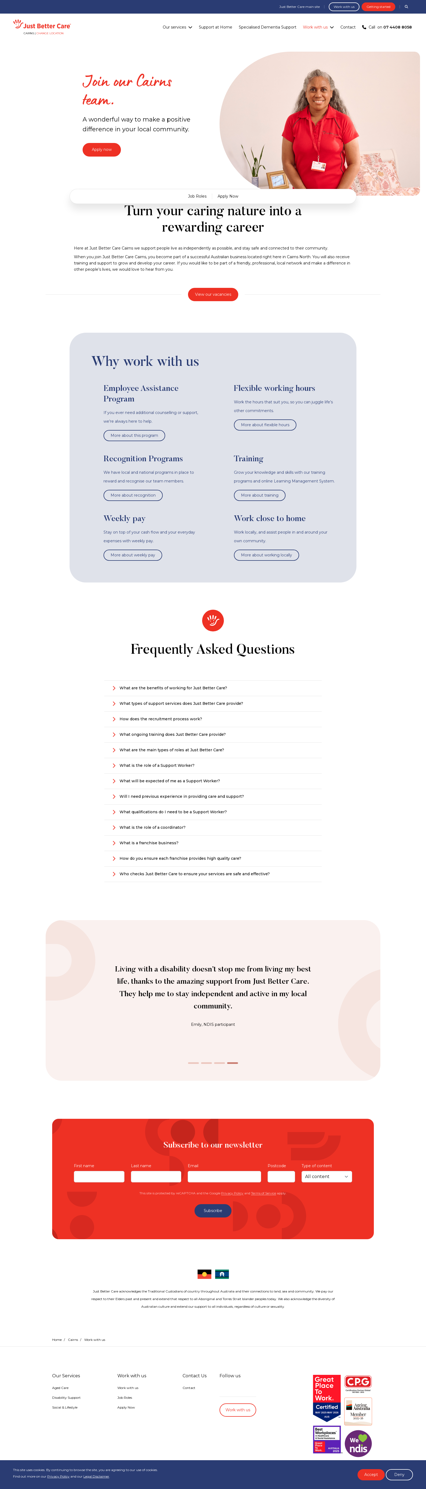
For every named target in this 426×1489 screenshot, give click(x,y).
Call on (387, 27)
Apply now (102, 149)
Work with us (344, 7)
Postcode (277, 1165)
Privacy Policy (232, 1193)
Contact (348, 27)
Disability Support (66, 1397)
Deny (399, 1474)
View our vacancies (213, 294)
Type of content (317, 1165)
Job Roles (197, 196)
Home (57, 1340)
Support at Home (215, 27)
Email (193, 1165)
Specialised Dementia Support (267, 27)
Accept (371, 1474)
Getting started (378, 7)
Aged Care (60, 1388)
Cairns (73, 1340)
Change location (50, 33)
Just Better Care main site (299, 7)
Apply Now (228, 196)
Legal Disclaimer (96, 1476)
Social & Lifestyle (64, 1407)
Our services (174, 27)
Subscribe (213, 1210)
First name (84, 1165)
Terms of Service (263, 1193)
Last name (141, 1165)
